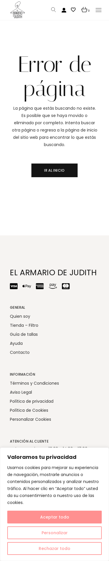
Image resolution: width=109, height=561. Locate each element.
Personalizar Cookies (30, 419)
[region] (54, 504)
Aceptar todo (54, 517)
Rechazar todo (54, 548)
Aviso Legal (21, 392)
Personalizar (55, 533)
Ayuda (16, 343)
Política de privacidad (31, 401)
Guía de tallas (24, 334)
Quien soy (20, 316)
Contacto (20, 352)
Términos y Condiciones (34, 383)
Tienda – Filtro (24, 325)
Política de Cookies (29, 410)
